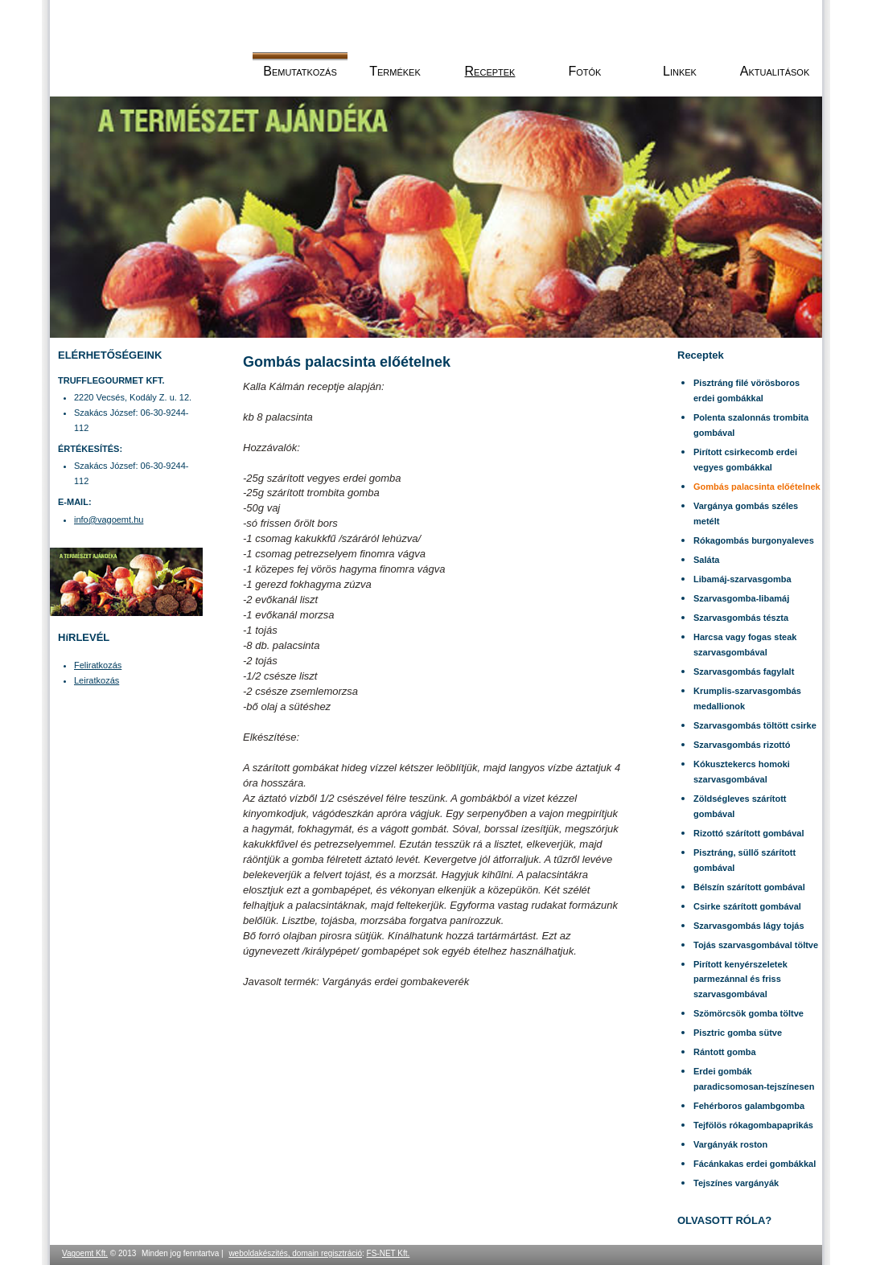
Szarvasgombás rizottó (741, 745)
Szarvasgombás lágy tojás (748, 925)
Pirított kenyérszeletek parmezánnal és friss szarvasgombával (740, 979)
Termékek (395, 71)
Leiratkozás (96, 680)
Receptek (490, 71)
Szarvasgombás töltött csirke (754, 725)
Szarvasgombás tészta (740, 617)
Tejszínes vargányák (736, 1183)
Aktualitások (774, 71)
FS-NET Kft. (388, 1253)
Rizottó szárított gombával (748, 833)
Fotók (585, 71)
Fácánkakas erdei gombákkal (754, 1163)
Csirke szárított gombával (747, 906)
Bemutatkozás (300, 71)
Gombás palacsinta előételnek (757, 486)
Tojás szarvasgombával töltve (755, 945)
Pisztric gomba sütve (737, 1032)
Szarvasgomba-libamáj (741, 598)
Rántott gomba (724, 1052)
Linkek (680, 71)
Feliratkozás (97, 665)
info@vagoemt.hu (108, 519)
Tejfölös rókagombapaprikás (753, 1125)
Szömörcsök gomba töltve (748, 1013)
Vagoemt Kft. (85, 1253)
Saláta (706, 560)
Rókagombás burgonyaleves (753, 540)
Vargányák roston (730, 1144)
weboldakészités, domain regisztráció (295, 1253)
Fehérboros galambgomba (748, 1106)
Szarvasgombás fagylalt (743, 671)
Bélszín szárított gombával (749, 887)
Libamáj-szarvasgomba (742, 579)
